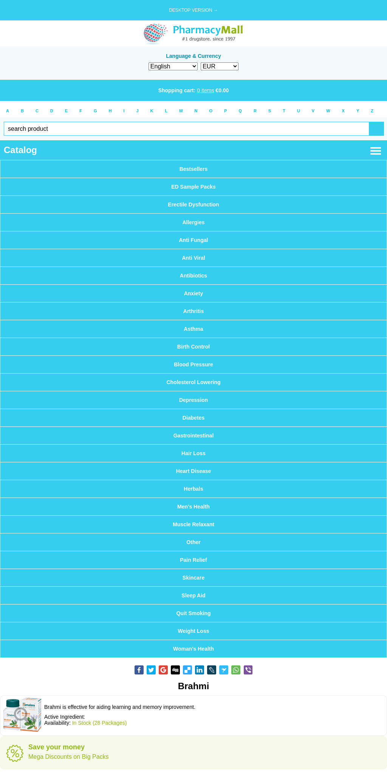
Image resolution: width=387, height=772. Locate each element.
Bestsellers (194, 169)
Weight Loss (193, 631)
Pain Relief (193, 560)
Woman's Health (193, 649)
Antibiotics (193, 276)
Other (193, 542)
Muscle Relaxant (193, 524)
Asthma (193, 329)
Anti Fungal (193, 240)
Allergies (193, 222)
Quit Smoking (193, 613)
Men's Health (193, 507)
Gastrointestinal (193, 436)
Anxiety (193, 293)
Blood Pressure (193, 364)
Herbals (193, 489)
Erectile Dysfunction (193, 205)
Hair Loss (193, 453)
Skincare (193, 578)
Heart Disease (193, 471)
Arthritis (193, 311)
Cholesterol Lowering (193, 382)
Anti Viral (193, 258)
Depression (193, 400)
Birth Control (193, 347)
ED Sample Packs (193, 187)
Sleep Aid (193, 595)
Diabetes (193, 418)
